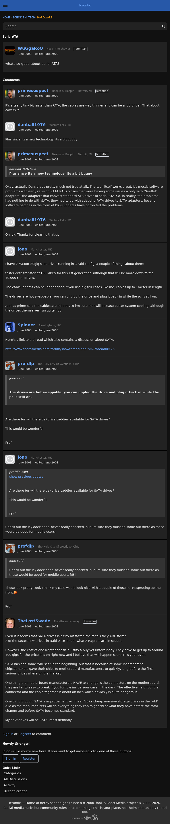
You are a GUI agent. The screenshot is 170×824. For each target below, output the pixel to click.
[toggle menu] (5, 5)
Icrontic (85, 5)
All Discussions (15, 779)
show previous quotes (26, 476)
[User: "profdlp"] (10, 365)
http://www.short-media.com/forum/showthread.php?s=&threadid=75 (60, 349)
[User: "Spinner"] (10, 327)
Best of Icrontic (15, 791)
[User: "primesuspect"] (10, 94)
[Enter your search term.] (85, 26)
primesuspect (33, 90)
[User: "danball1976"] (10, 126)
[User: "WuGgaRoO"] (10, 50)
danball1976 (32, 124)
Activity (9, 785)
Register (24, 734)
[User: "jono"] (10, 251)
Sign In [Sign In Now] (11, 758)
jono (22, 249)
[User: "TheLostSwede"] (10, 623)
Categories (12, 773)
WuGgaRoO (30, 48)
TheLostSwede (34, 621)
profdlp (26, 363)
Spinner (26, 325)
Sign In (8, 734)
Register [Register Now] (29, 758)
